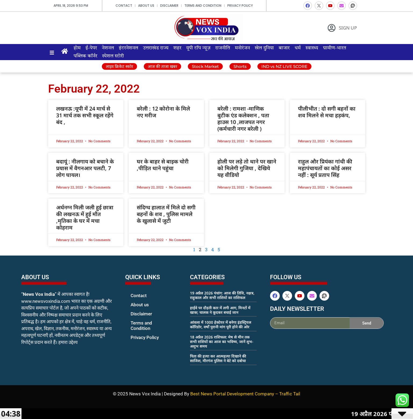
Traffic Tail (289, 393)
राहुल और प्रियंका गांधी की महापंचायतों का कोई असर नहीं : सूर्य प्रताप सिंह (325, 168)
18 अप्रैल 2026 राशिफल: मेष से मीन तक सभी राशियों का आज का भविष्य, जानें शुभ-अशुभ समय (221, 341)
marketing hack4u (32, 359)
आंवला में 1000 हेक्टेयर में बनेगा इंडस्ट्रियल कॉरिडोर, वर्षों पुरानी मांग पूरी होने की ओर (220, 324)
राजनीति (222, 48)
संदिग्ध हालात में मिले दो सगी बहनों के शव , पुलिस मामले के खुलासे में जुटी (166, 214)
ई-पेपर (91, 48)
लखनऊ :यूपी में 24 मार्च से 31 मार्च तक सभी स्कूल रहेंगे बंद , (84, 115)
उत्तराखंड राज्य (155, 48)
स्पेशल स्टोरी (113, 56)
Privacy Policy (240, 5)
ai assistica (273, 335)
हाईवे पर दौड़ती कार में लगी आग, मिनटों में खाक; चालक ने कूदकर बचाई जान (220, 310)
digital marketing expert (132, 342)
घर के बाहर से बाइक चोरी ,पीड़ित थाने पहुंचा (163, 165)
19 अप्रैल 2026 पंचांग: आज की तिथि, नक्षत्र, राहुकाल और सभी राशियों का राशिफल (222, 295)
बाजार (284, 48)
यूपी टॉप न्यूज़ (198, 48)
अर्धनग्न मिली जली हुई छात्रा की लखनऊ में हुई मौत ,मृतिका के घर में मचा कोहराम (84, 217)
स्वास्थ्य (312, 48)
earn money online (195, 371)
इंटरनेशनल (128, 48)
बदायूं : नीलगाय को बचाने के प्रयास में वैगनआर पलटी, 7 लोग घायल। (85, 168)
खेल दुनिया (264, 48)
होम (77, 48)
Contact (124, 5)
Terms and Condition (202, 5)
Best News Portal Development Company (232, 393)
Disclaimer (169, 5)
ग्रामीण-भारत (334, 48)
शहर (177, 48)
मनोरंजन (242, 48)
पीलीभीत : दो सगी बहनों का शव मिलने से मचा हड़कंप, (326, 112)
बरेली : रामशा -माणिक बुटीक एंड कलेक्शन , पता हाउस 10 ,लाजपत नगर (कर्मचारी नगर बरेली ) (243, 118)
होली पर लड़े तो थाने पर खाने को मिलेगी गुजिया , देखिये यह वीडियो (246, 168)
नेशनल (108, 48)
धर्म (298, 48)
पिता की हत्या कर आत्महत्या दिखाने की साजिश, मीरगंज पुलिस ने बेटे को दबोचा (218, 358)
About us (146, 5)
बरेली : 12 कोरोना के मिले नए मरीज (163, 112)
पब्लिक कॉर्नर (85, 56)
